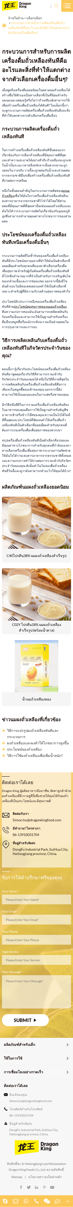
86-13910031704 (26, 834)
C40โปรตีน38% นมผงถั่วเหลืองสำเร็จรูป (36, 555)
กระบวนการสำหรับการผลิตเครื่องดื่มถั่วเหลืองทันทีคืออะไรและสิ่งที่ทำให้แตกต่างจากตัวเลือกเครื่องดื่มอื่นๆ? (39, 27)
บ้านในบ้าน (16, 18)
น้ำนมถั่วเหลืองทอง (36, 699)
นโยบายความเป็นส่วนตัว (45, 1177)
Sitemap (16, 1177)
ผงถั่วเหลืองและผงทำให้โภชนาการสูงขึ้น (35, 743)
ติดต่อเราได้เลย (16, 1085)
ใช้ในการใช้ (13, 1058)
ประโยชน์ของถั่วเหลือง (22, 749)
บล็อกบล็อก (34, 18)
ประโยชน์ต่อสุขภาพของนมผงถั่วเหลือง (40, 306)
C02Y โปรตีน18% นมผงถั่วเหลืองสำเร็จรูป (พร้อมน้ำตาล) (36, 627)
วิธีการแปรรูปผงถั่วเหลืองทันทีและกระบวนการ (30, 733)
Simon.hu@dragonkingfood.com (37, 820)
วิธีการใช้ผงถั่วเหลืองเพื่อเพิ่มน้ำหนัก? (32, 755)
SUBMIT (25, 1020)
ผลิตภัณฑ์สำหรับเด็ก (19, 1044)
